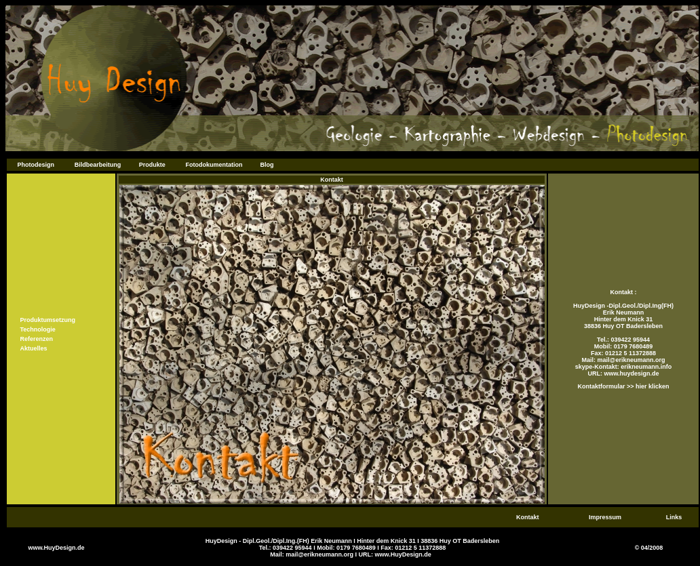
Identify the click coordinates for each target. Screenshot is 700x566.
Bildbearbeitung (98, 164)
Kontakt (527, 517)
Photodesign (35, 164)
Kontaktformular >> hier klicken (623, 386)
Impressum (605, 517)
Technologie (38, 329)
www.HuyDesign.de (56, 547)
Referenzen (37, 339)
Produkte (152, 164)
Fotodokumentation (214, 164)
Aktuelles (33, 348)
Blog (267, 164)
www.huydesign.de (630, 373)
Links (674, 517)
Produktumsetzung (48, 320)
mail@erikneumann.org (631, 360)
